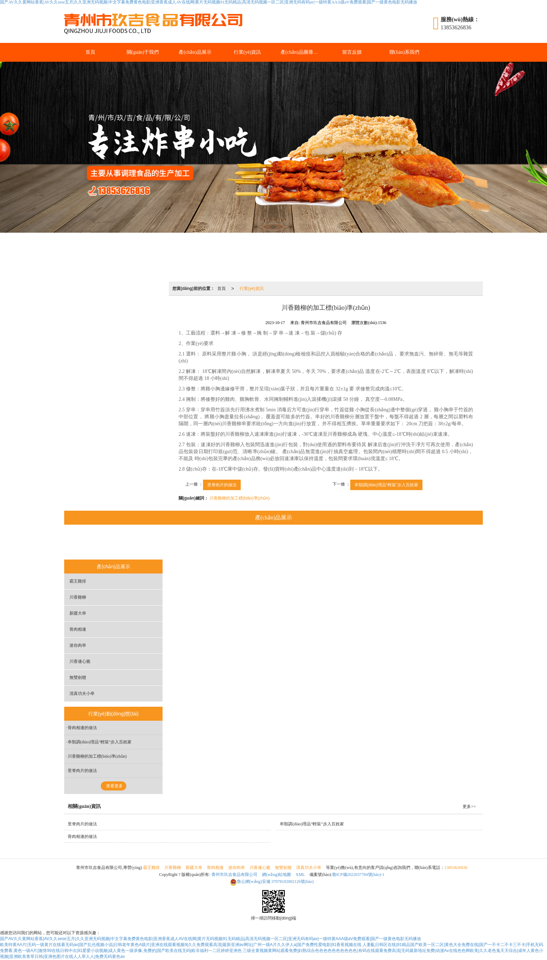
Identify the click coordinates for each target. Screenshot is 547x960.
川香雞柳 (177, 542)
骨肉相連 (248, 542)
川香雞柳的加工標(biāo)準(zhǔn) (239, 498)
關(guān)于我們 (143, 52)
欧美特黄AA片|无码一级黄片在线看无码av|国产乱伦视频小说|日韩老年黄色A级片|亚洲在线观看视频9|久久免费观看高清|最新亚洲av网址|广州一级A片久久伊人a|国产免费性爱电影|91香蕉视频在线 (180, 944)
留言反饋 (352, 52)
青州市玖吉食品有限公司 (234, 874)
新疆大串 (212, 542)
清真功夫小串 (397, 542)
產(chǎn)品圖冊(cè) (300, 52)
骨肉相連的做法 (82, 727)
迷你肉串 (283, 542)
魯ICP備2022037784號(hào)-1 (358, 874)
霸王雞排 (142, 542)
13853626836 (455, 867)
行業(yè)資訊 (247, 52)
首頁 (90, 52)
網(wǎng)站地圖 (276, 874)
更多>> (469, 806)
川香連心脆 (320, 542)
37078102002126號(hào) (272, 881)
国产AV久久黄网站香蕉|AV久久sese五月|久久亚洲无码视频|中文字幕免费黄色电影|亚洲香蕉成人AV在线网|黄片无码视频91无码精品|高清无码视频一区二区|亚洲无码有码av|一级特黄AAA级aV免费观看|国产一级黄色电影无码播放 (210, 938)
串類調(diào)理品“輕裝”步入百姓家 (386, 484)
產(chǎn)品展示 (195, 52)
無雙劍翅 (358, 542)
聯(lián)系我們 (404, 52)
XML (300, 874)
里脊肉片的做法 (222, 484)
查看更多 (114, 785)
